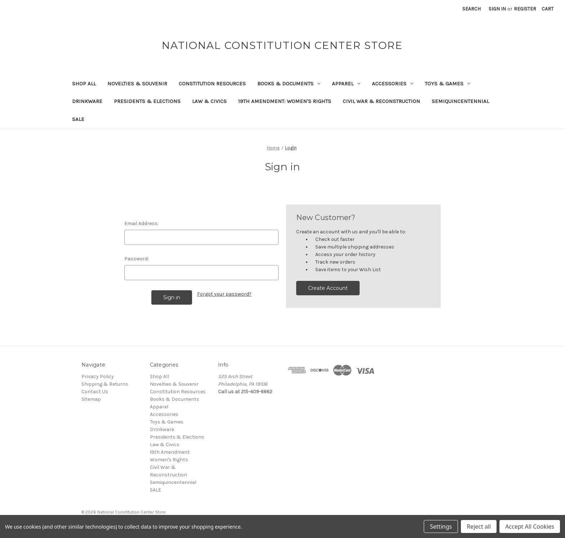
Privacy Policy (97, 376)
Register (525, 9)
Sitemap (91, 399)
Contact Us (94, 392)
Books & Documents (288, 83)
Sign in (497, 9)
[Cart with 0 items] (547, 9)
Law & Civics (209, 101)
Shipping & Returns (104, 384)
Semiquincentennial (460, 101)
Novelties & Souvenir (137, 83)
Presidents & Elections (147, 101)
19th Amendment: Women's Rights (284, 101)
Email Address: (141, 223)
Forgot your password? (224, 294)
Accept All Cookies (529, 526)
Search (471, 9)
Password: (136, 259)
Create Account (328, 288)
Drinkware (87, 101)
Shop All (84, 83)
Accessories (392, 83)
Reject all (479, 526)
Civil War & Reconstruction (381, 101)
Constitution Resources (212, 83)
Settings (441, 526)
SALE (78, 119)
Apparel (346, 83)
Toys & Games (447, 83)
